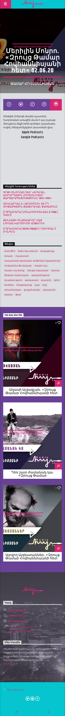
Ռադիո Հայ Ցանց (14, 270)
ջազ (37, 285)
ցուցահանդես (32, 290)
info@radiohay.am (17, 621)
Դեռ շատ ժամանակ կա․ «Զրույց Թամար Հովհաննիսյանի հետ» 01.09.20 (32, 476)
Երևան (8, 256)
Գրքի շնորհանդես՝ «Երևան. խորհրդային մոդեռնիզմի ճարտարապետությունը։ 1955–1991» (27, 195)
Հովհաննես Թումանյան (18, 266)
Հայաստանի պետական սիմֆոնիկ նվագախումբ (32, 261)
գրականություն (41, 275)
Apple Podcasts (32, 132)
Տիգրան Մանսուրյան (16, 275)
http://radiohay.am (17, 610)
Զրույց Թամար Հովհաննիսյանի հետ (32, 46)
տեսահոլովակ (12, 290)
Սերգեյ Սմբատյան (37, 270)
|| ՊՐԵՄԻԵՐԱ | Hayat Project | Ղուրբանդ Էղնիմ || (29, 230)
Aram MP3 (9, 251)
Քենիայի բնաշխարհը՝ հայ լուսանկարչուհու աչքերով (23, 222)
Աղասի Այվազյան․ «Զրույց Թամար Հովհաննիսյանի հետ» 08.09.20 (32, 393)
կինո (57, 280)
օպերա (8, 295)
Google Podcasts (32, 137)
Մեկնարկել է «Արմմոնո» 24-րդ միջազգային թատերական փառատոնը (30, 205)
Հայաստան (22, 256)
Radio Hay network (28, 251)
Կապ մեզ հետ (15, 689)
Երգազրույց (47, 251)
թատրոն (46, 280)
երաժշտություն (13, 280)
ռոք (44, 285)
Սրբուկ (55, 270)
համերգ (8, 285)
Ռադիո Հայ (40, 266)
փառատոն (49, 290)
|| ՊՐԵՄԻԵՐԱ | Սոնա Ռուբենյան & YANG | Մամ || (30, 214)
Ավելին (8, 663)
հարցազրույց (24, 285)
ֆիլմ (18, 295)
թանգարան (31, 280)
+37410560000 (15, 615)
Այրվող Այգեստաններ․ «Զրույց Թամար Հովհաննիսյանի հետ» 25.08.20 (32, 558)
